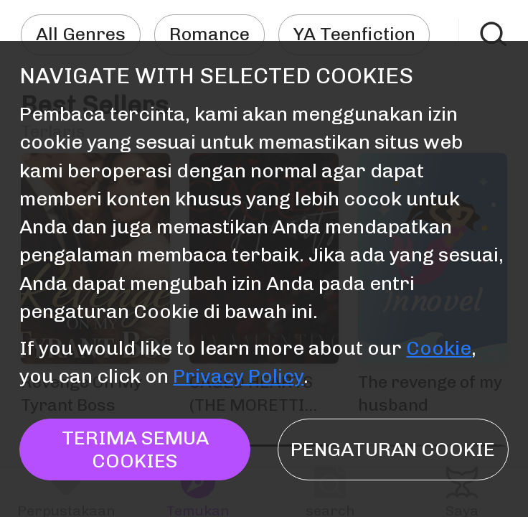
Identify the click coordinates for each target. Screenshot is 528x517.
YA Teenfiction (354, 34)
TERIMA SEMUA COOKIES (135, 449)
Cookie (438, 348)
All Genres (81, 34)
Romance (209, 34)
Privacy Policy (238, 376)
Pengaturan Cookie (393, 449)
